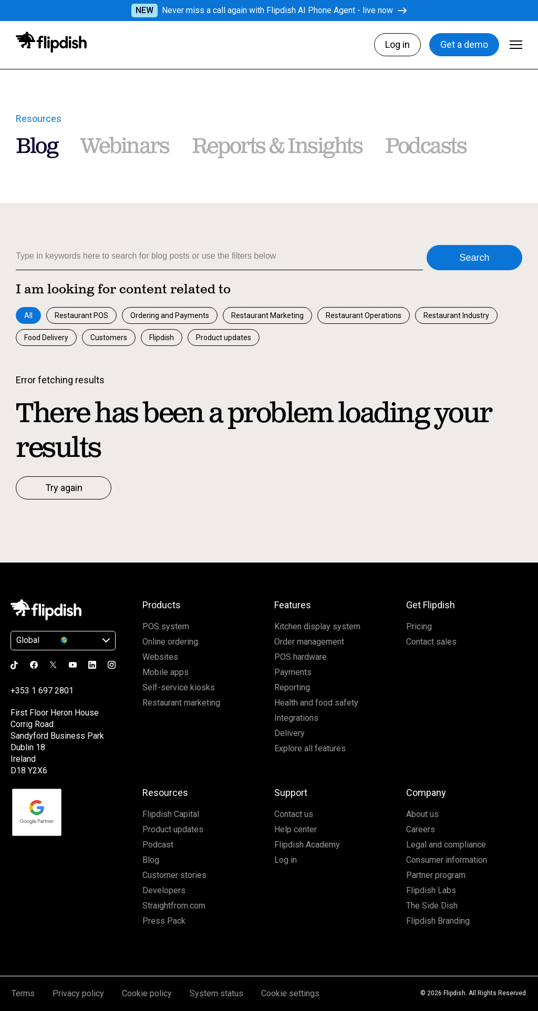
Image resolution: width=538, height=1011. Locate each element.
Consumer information (446, 860)
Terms (23, 993)
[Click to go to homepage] (51, 42)
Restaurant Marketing (267, 315)
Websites (160, 657)
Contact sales (431, 642)
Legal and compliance (446, 845)
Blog (150, 860)
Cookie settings (290, 993)
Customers (108, 337)
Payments (293, 672)
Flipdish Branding (438, 921)
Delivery (289, 733)
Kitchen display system (317, 626)
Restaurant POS (81, 315)
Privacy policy (78, 993)
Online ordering (170, 642)
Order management (309, 642)
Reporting (292, 687)
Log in (397, 44)
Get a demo (464, 44)
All (28, 315)
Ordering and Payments (169, 315)
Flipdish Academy (307, 845)
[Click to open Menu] (516, 44)
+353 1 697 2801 (42, 691)
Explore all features (310, 748)
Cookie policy (147, 993)
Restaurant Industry (456, 315)
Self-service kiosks (178, 687)
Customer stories (174, 875)
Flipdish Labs (431, 890)
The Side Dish (432, 906)
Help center (295, 829)
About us (422, 814)
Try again (63, 487)
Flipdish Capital (170, 814)
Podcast (157, 845)
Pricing (419, 626)
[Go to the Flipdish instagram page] (112, 665)
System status (216, 993)
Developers (163, 890)
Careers (420, 829)
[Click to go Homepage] (46, 609)
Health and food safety (316, 703)
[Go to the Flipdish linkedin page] (92, 665)
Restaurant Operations (363, 315)
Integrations (296, 718)
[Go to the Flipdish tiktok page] (14, 665)
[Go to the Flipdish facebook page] (34, 665)
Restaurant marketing (181, 703)
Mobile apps (165, 672)
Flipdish (161, 337)
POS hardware (300, 657)
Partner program (435, 875)
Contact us (293, 814)
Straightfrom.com (173, 906)
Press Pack (163, 921)
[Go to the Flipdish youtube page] (73, 665)
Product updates (223, 337)
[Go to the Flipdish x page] (53, 664)
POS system (165, 626)
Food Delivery (46, 337)
